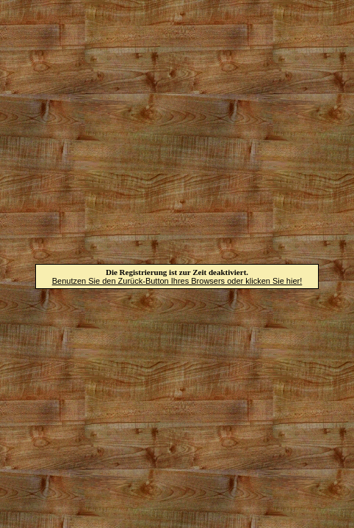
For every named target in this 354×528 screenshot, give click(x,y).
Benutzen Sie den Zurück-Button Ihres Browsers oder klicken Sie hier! (177, 280)
